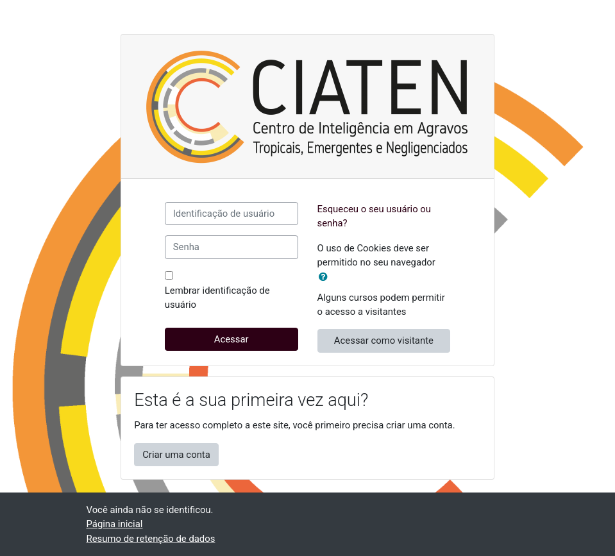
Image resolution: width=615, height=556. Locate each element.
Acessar (231, 339)
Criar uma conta (176, 454)
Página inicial (115, 524)
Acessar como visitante (384, 340)
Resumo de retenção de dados (151, 538)
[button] (325, 277)
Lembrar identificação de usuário (217, 297)
